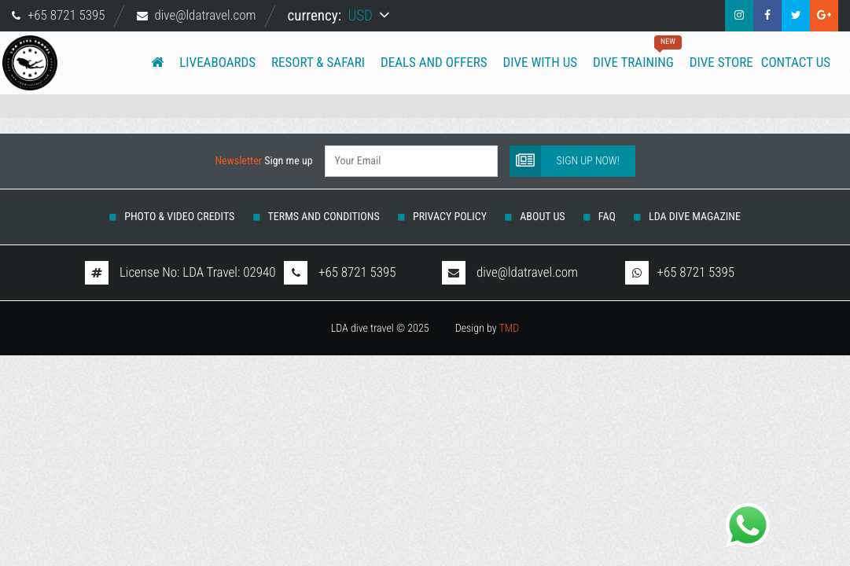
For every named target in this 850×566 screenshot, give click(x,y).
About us (542, 217)
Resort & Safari (318, 63)
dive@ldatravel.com (205, 16)
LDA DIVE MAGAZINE (695, 217)
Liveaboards (217, 63)
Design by (487, 328)
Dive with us (540, 63)
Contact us (795, 63)
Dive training (633, 53)
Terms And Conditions (324, 217)
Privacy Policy (450, 217)
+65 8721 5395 (66, 16)
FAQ (607, 217)
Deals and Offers (434, 63)
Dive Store (721, 63)
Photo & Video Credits (179, 217)
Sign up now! (565, 159)
